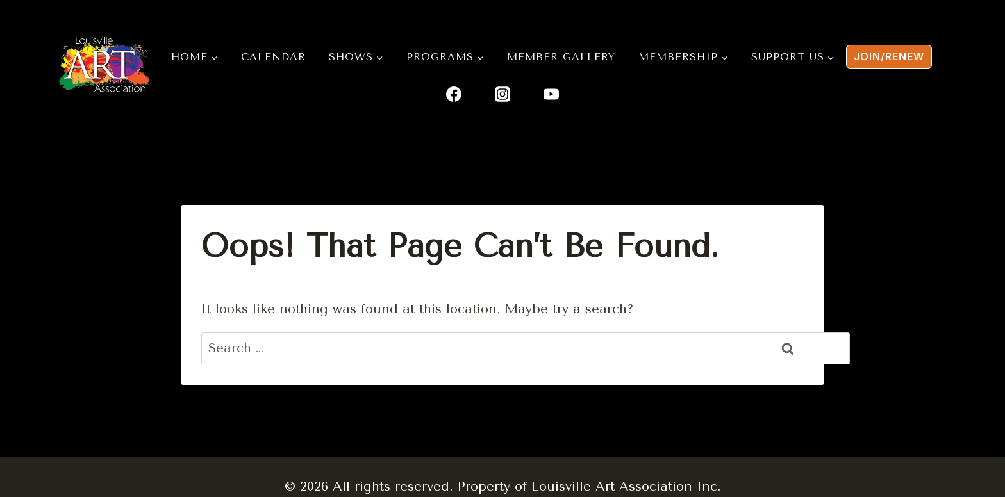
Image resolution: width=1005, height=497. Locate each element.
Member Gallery (561, 57)
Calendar (273, 57)
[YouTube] (551, 94)
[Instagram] (502, 94)
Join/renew (889, 56)
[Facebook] (453, 94)
